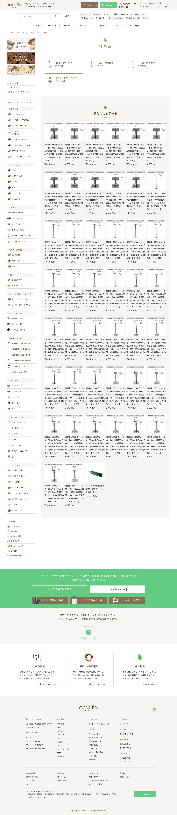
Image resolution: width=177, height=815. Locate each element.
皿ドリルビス (14, 439)
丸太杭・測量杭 (15, 250)
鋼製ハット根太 (15, 230)
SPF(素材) (13, 481)
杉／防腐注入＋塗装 (17, 139)
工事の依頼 (66, 25)
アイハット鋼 (14, 324)
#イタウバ (107, 14)
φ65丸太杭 (13, 255)
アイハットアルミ (16, 330)
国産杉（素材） (15, 470)
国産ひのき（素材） (17, 476)
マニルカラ (13, 199)
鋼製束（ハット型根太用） (19, 235)
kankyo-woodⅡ (15, 212)
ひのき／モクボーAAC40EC (16, 132)
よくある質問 (14, 536)
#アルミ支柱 (100, 18)
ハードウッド (14, 165)
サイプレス (13, 193)
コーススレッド (15, 428)
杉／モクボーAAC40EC (18, 120)
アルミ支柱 (13, 385)
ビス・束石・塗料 (23, 33)
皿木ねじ (13, 433)
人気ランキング (13, 88)
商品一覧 (39, 25)
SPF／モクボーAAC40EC (18, 156)
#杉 (115, 14)
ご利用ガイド (14, 526)
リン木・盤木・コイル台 (18, 305)
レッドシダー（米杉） (18, 493)
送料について (14, 521)
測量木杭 (13, 266)
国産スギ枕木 (14, 280)
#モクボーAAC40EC (133, 18)
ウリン (12, 170)
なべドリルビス (15, 445)
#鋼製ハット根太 (87, 18)
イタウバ (12, 181)
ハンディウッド (15, 218)
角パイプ (13, 408)
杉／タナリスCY (15, 114)
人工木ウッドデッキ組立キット (19, 92)
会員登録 (12, 551)
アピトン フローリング (18, 299)
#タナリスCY (118, 18)
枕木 (11, 275)
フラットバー (14, 403)
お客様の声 (102, 25)
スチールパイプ (15, 391)
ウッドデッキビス (16, 422)
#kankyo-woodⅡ (126, 14)
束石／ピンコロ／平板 (18, 451)
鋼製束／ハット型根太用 (18, 343)
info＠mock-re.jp (38, 797)
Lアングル (13, 397)
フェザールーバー (16, 224)
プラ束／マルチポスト (18, 366)
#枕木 (109, 18)
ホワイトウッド (15, 487)
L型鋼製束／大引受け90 (18, 349)
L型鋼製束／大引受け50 (18, 360)
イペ (11, 187)
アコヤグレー (14, 510)
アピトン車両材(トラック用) (20, 294)
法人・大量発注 (135, 25)
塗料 (11, 456)
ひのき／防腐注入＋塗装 (18, 145)
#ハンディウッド (141, 14)
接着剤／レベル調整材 (18, 372)
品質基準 (12, 531)
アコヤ (12, 505)
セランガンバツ (15, 176)
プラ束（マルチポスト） (18, 241)
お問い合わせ (14, 555)
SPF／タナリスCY (16, 151)
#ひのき (146, 18)
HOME (13, 33)
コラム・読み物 (15, 546)
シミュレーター (118, 25)
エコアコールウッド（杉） (19, 499)
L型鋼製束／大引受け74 (18, 355)
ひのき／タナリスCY (17, 125)
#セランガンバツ (95, 14)
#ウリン (84, 14)
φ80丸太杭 (13, 260)
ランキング (52, 25)
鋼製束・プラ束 (36, 33)
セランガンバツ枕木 (17, 285)
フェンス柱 (13, 381)
